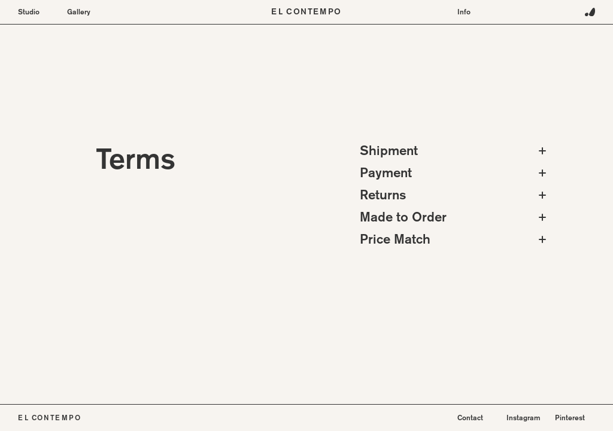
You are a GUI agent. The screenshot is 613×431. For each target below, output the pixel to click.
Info (464, 12)
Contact (470, 417)
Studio (29, 12)
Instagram (523, 417)
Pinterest (570, 417)
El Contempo (306, 12)
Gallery (78, 12)
